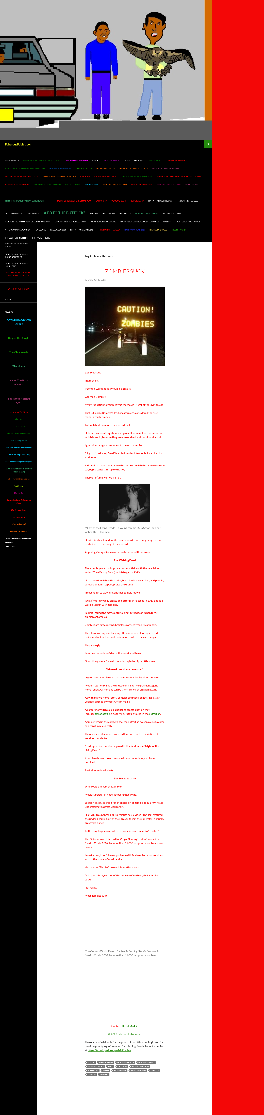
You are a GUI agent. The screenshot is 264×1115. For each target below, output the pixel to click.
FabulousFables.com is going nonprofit (16, 255)
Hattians (122, 1066)
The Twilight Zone (41, 238)
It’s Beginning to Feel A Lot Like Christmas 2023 (27, 222)
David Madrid (129, 1025)
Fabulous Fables (125, 1062)
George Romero (96, 1066)
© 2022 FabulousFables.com (124, 1034)
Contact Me (9, 546)
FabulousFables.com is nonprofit (16, 264)
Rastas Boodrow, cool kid (103, 222)
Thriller (154, 1070)
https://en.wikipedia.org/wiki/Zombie (109, 1050)
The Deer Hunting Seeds (16, 238)
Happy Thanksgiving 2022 (160, 201)
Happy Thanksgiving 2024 (82, 230)
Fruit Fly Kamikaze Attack (188, 222)
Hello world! (12, 160)
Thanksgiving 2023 (172, 213)
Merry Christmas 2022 (187, 201)
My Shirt (167, 222)
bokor (91, 1062)
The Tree (94, 213)
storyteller (120, 1070)
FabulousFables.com (18, 144)
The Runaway (108, 213)
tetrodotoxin (102, 713)
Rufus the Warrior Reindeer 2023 (70, 222)
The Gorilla (125, 213)
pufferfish (154, 713)
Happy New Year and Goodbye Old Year (139, 222)
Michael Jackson (140, 1066)
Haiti (110, 1066)
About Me (9, 542)
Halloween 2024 (58, 230)
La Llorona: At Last (14, 213)
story (106, 1070)
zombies (104, 1074)
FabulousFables (146, 1062)
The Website (33, 213)
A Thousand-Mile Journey (17, 230)
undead (91, 1074)
